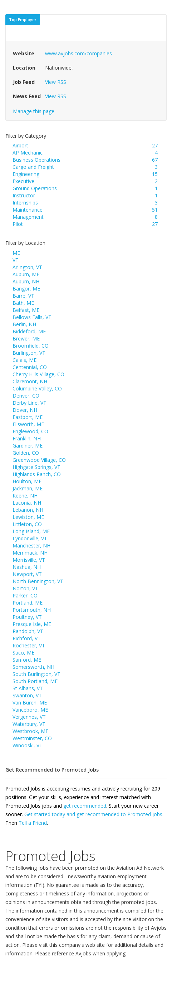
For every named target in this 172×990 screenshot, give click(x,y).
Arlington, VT (27, 267)
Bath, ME (23, 302)
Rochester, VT (29, 645)
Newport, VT (27, 574)
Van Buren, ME (30, 702)
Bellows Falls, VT (32, 317)
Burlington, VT (29, 352)
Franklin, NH (27, 438)
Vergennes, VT (29, 716)
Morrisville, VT (29, 559)
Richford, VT (27, 638)
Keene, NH (25, 495)
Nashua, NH (27, 567)
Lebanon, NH (28, 509)
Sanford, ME (27, 659)
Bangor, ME (26, 288)
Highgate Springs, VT (36, 467)
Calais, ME (24, 360)
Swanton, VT (27, 695)
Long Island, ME (31, 531)
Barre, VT (23, 295)
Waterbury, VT (29, 724)
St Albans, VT (28, 688)
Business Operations (36, 159)
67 (155, 159)
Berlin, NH (24, 324)
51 (155, 209)
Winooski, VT (28, 745)
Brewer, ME (26, 338)
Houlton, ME (27, 481)
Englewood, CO (30, 431)
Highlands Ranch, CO (37, 474)
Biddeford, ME (29, 331)
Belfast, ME (26, 310)
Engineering (26, 174)
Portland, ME (28, 602)
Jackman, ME (28, 488)
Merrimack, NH (30, 552)
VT (16, 260)
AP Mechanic (28, 152)
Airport (20, 145)
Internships (25, 202)
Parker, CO (25, 595)
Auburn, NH (26, 281)
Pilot (18, 224)
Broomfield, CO (31, 345)
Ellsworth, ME (28, 424)
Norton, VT (25, 588)
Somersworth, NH (33, 666)
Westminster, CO (32, 738)
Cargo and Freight (33, 166)
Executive (23, 181)
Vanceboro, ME (30, 709)
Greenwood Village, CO (39, 459)
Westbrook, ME (30, 731)
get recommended (84, 805)
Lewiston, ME (28, 517)
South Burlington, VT (36, 674)
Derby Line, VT (29, 402)
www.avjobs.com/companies (78, 53)
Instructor (24, 195)
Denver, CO (26, 395)
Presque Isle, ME (32, 624)
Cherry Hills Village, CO (38, 374)
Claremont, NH (30, 381)
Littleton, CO (27, 524)
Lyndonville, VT (30, 538)
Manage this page (33, 111)
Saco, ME (23, 652)
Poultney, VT (27, 616)
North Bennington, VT (38, 581)
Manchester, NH (31, 545)
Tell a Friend (33, 822)
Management (28, 216)
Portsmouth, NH (32, 609)
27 (155, 145)
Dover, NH (25, 409)
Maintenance (28, 209)
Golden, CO (26, 452)
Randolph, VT (28, 631)
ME (16, 252)
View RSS (55, 82)
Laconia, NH (27, 502)
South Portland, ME (35, 681)
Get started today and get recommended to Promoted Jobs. (93, 814)
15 (155, 174)
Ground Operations (35, 188)
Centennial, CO (30, 367)
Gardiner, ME (28, 445)
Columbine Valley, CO (37, 388)
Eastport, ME (28, 417)
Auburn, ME (26, 274)
